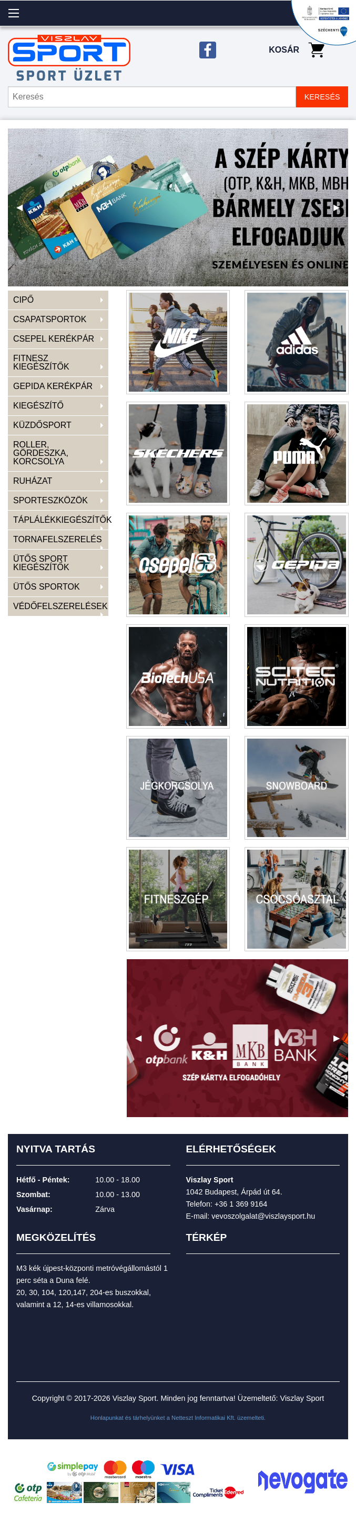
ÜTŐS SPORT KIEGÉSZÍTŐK (41, 563)
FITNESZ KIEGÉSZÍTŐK (41, 362)
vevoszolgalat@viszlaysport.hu (263, 1216)
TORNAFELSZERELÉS (57, 539)
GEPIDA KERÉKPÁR (53, 386)
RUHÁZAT (32, 480)
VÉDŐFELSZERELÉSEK (60, 606)
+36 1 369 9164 (241, 1204)
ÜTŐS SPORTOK (46, 586)
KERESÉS (322, 97)
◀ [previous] (23, 211)
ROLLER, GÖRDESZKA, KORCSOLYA (40, 453)
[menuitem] (58, 300)
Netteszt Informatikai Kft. (203, 1418)
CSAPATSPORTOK (49, 319)
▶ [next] (340, 211)
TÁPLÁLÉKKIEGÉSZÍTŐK (60, 519)
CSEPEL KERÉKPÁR (53, 338)
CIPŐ (23, 299)
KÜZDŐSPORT (42, 425)
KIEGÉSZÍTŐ (38, 405)
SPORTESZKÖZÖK (50, 500)
